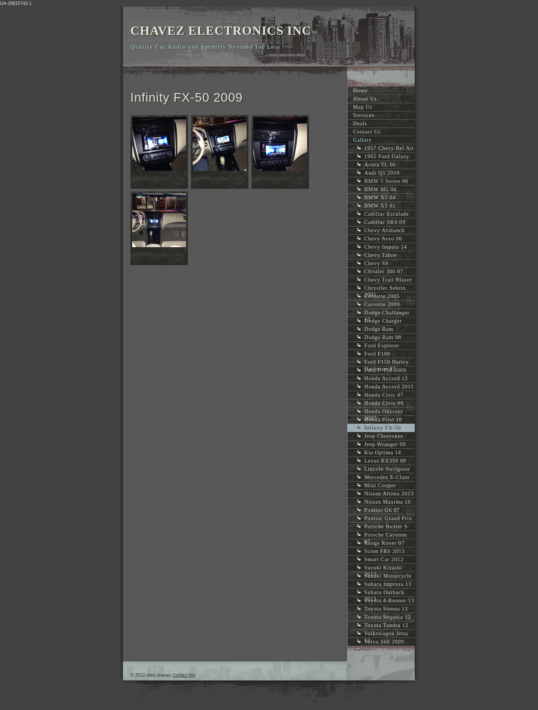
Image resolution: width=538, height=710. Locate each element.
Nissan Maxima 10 (387, 502)
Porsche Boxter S (386, 526)
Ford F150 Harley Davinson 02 (386, 362)
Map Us (362, 107)
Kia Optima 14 (382, 452)
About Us (365, 99)
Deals (360, 123)
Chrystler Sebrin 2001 (385, 288)
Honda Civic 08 (384, 403)
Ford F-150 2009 (385, 370)
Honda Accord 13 (386, 378)
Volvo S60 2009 (384, 642)
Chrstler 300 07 (384, 271)
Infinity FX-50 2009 (382, 428)
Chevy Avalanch (384, 230)
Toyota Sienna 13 (386, 609)
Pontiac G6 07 (382, 510)
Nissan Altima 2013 (389, 494)
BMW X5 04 (380, 197)
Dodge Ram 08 (382, 337)
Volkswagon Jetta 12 (386, 633)
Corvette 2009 (382, 304)
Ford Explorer (381, 345)
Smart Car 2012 (384, 559)
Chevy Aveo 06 (383, 239)
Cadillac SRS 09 (384, 222)
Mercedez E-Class (386, 477)
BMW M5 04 (380, 189)
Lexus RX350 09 (385, 461)
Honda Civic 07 (384, 395)
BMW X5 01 (380, 206)
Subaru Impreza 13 (388, 584)
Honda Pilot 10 (383, 419)
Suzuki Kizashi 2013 (383, 568)
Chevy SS (376, 263)
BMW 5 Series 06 (386, 181)
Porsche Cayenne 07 (385, 535)
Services (363, 115)
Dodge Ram (378, 329)
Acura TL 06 (380, 164)
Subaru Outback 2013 (384, 592)
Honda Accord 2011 (389, 387)
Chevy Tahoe (380, 255)
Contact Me (183, 675)
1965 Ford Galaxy (386, 156)
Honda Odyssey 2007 (384, 411)
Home (360, 90)
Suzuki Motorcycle (388, 576)
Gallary (362, 140)
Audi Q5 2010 (381, 173)
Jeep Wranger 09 (385, 444)
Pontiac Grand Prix (388, 518)
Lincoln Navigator (387, 469)
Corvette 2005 (382, 296)
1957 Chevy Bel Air (389, 148)
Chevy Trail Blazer (388, 280)
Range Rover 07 (384, 543)
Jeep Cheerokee (384, 436)
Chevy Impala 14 (385, 247)
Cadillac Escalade (386, 214)
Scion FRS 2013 (384, 551)
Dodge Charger (383, 321)
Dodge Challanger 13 (386, 313)
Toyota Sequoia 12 (387, 617)
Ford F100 (377, 354)
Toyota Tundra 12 (386, 625)
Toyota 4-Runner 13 (389, 600)
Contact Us (367, 132)
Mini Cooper (380, 485)
